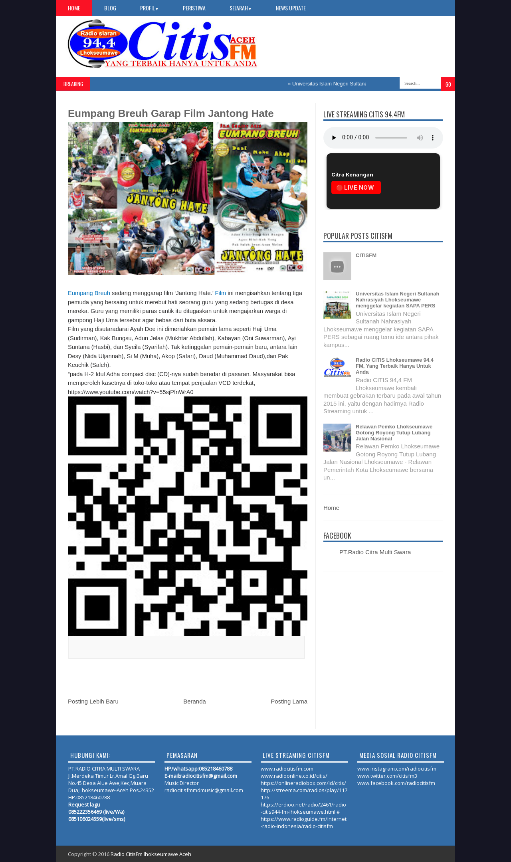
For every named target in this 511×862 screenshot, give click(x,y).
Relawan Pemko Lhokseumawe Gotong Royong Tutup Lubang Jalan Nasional (394, 433)
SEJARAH (241, 8)
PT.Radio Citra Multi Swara (375, 552)
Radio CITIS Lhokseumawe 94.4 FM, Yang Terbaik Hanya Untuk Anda (395, 366)
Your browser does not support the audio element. (383, 138)
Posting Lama (289, 701)
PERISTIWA (194, 8)
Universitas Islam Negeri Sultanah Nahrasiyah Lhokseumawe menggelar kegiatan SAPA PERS (398, 300)
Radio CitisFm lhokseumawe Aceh (151, 854)
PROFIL (149, 8)
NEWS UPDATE (291, 8)
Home (74, 8)
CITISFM (366, 255)
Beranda (194, 701)
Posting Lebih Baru (93, 701)
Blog (110, 8)
